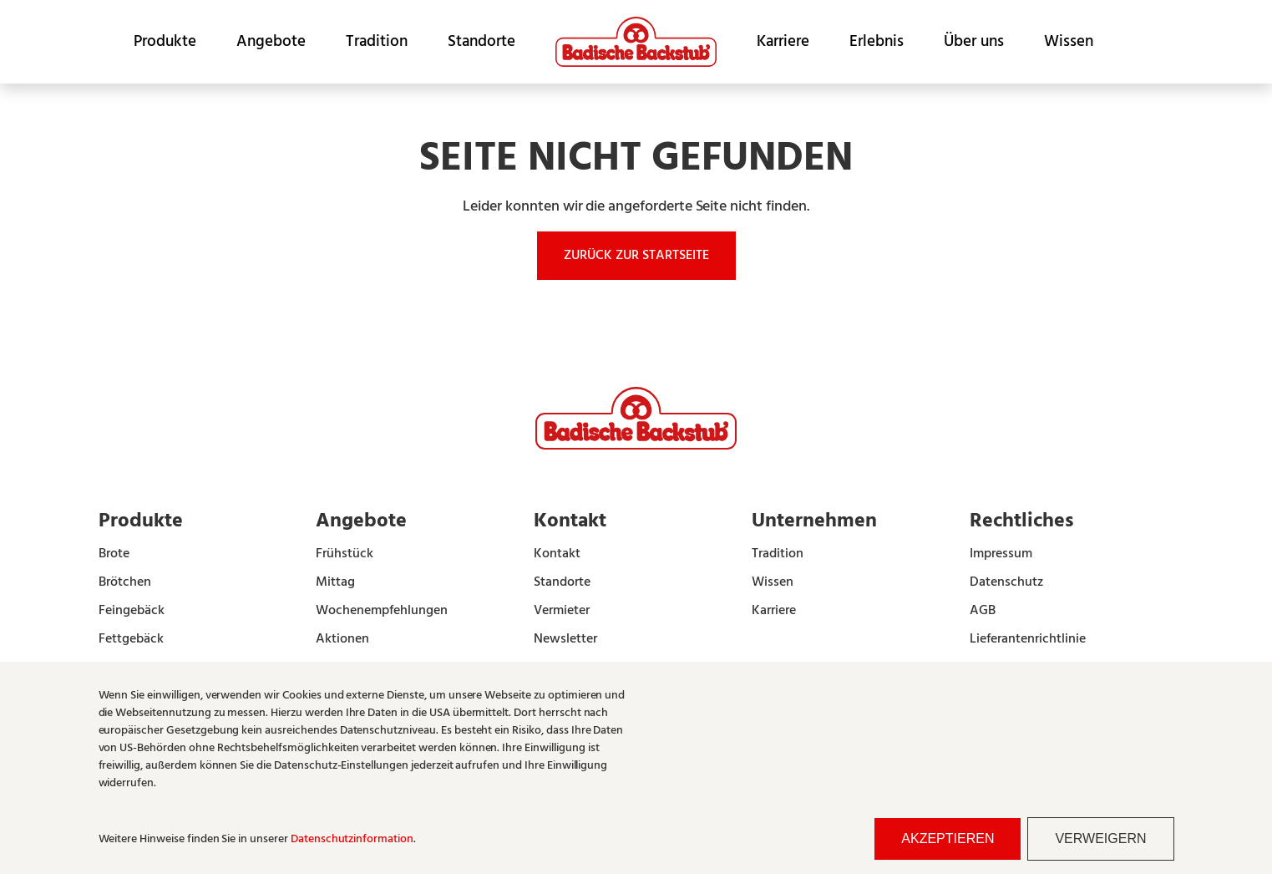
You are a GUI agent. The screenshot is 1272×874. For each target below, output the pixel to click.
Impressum (1001, 554)
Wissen (1068, 41)
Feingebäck (132, 611)
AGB (983, 611)
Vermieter (562, 611)
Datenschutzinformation (352, 839)
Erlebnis (876, 41)
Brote (114, 554)
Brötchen (125, 582)
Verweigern (1100, 838)
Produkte (165, 41)
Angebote (271, 41)
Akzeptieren (947, 838)
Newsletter (565, 639)
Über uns (974, 41)
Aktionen (342, 639)
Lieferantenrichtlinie (1028, 639)
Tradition (377, 41)
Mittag (335, 582)
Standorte (481, 41)
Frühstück (344, 554)
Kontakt (557, 554)
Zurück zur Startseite (636, 256)
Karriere (783, 41)
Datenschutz (1006, 582)
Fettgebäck (131, 639)
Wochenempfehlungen (382, 611)
